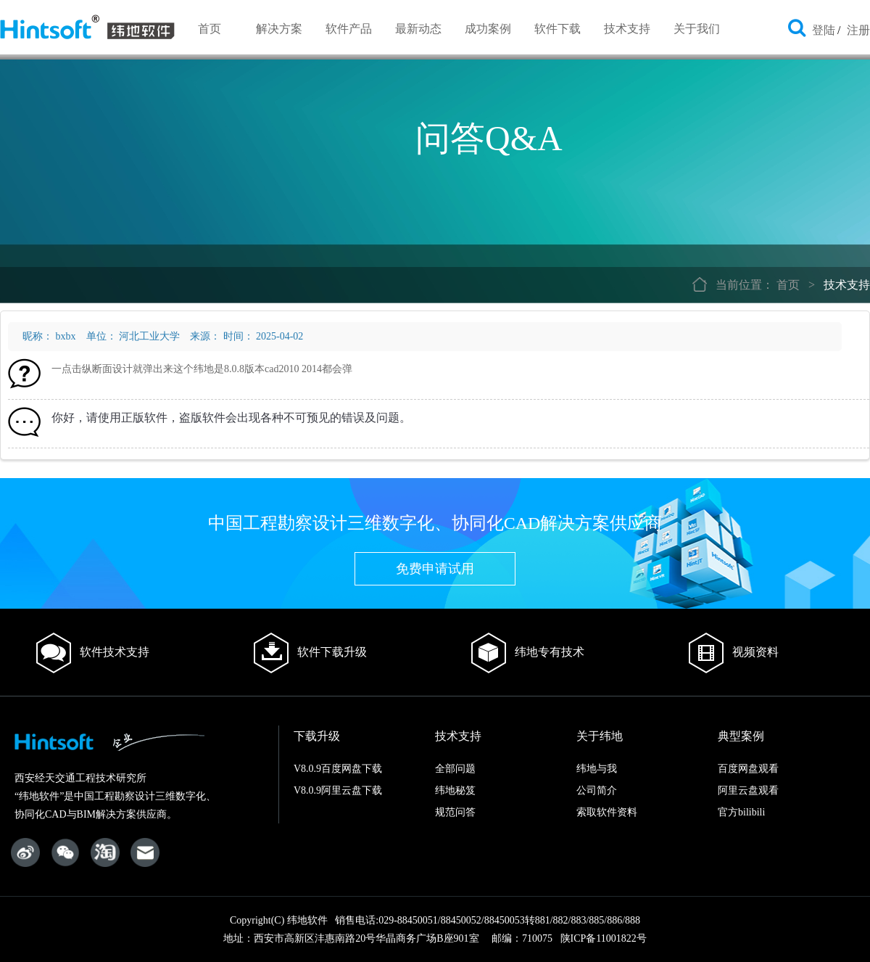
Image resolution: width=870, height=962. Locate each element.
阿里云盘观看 (748, 790)
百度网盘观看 (748, 768)
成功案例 (488, 28)
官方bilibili (741, 812)
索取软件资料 (606, 812)
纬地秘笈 (455, 790)
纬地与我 (596, 768)
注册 (858, 30)
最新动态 (418, 28)
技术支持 (627, 28)
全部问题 (455, 768)
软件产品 (349, 28)
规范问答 (455, 812)
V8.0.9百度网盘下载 (338, 768)
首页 (209, 28)
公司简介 (596, 790)
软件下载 (557, 28)
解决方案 (279, 28)
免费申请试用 (435, 569)
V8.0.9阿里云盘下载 (338, 790)
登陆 (823, 30)
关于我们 (697, 28)
